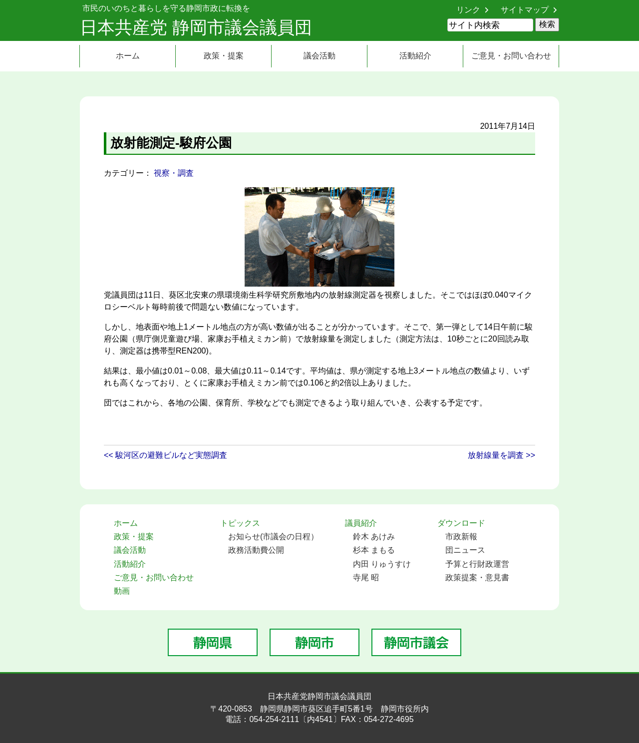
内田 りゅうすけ (382, 564)
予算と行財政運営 (477, 564)
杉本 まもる (374, 550)
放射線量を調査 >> (501, 455)
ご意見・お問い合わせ (511, 55)
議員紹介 (361, 523)
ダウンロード (461, 523)
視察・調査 (174, 173)
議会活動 (319, 55)
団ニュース (465, 550)
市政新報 (461, 536)
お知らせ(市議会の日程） (273, 536)
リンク (468, 9)
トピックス (240, 523)
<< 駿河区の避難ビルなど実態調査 (165, 455)
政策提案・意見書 (477, 577)
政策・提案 (224, 55)
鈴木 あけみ (374, 536)
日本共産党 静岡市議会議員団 (196, 27)
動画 (122, 591)
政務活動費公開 (256, 550)
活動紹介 (415, 55)
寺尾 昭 (366, 577)
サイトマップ (525, 9)
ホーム (128, 55)
